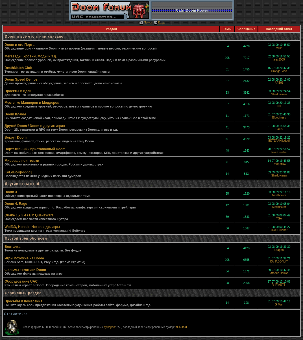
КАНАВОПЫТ (279, 261)
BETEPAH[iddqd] (279, 140)
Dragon (279, 249)
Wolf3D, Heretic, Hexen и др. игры (32, 227)
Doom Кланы (15, 114)
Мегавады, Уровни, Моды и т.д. (31, 56)
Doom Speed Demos (21, 79)
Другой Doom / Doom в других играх (35, 126)
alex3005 (279, 59)
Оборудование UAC (21, 281)
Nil (279, 105)
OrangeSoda (279, 71)
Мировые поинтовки (22, 161)
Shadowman (279, 94)
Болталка (12, 247)
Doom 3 (11, 192)
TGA (279, 218)
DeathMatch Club (18, 68)
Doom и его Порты (20, 45)
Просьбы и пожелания (23, 301)
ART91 (279, 82)
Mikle (279, 48)
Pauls (279, 129)
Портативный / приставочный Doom (35, 149)
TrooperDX (279, 163)
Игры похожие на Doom (24, 258)
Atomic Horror (279, 273)
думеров (109, 327)
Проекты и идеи (18, 91)
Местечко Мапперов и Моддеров (32, 103)
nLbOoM (181, 327)
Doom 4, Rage (16, 204)
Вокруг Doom (16, 137)
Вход (159, 22)
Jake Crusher (279, 152)
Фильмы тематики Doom (25, 270)
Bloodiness (279, 117)
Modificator (279, 195)
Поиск (145, 22)
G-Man (279, 304)
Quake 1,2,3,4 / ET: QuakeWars (29, 215)
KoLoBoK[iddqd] (18, 172)
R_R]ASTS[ (279, 284)
